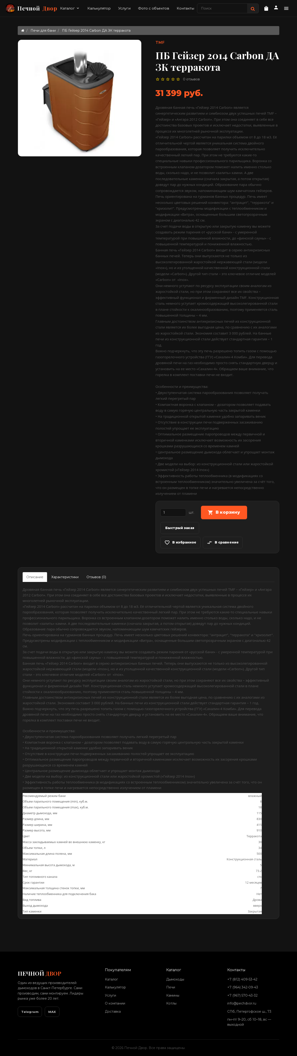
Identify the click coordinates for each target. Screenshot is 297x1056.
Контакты (185, 8)
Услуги (124, 8)
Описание (34, 577)
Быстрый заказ (179, 528)
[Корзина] (266, 8)
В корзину (224, 512)
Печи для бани (43, 30)
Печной (31, 8)
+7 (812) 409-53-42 (242, 979)
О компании (115, 1003)
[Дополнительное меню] (286, 8)
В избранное (180, 542)
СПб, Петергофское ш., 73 (249, 1011)
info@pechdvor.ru (241, 1003)
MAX (52, 1012)
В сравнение (223, 542)
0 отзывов (191, 79)
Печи (170, 987)
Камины (172, 995)
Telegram (29, 1012)
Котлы (171, 1003)
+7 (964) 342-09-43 (242, 987)
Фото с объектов (153, 8)
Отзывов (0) (96, 577)
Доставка (113, 1011)
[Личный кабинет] (276, 8)
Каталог (70, 8)
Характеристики (65, 577)
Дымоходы (175, 979)
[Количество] (173, 512)
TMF (160, 42)
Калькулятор (99, 8)
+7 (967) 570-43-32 (242, 995)
